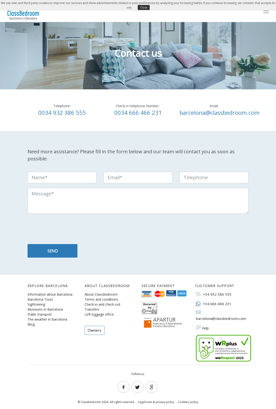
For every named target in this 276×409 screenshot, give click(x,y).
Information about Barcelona (50, 294)
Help (205, 328)
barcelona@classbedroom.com (220, 112)
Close (144, 7)
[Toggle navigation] (266, 10)
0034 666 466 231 (138, 112)
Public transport (40, 314)
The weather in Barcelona (47, 319)
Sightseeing (36, 304)
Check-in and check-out (102, 304)
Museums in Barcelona (45, 309)
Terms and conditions (101, 299)
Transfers (92, 309)
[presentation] (64, 230)
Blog (31, 324)
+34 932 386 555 (213, 294)
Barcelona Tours (40, 299)
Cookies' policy (188, 402)
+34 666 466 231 (213, 304)
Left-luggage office (99, 314)
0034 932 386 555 (62, 112)
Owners (94, 330)
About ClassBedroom (101, 294)
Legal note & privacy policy (156, 402)
